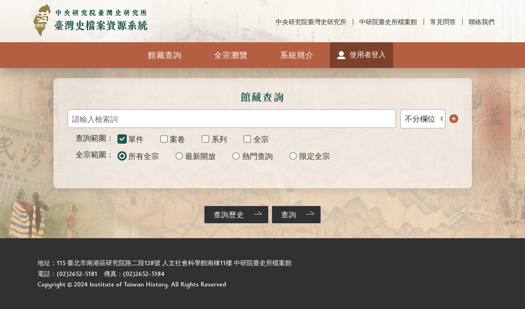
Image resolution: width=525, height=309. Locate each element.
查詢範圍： (95, 138)
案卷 (172, 139)
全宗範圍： (95, 154)
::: (4, 6)
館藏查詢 (165, 54)
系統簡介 (297, 54)
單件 (131, 139)
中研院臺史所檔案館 (388, 21)
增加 (454, 119)
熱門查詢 (252, 156)
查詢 (288, 214)
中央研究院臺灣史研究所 (311, 21)
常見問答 (443, 21)
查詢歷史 (229, 214)
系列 (214, 139)
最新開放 (195, 156)
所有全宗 (138, 156)
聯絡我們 (481, 21)
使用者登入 (368, 54)
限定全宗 (309, 156)
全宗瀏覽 (231, 54)
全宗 (256, 139)
